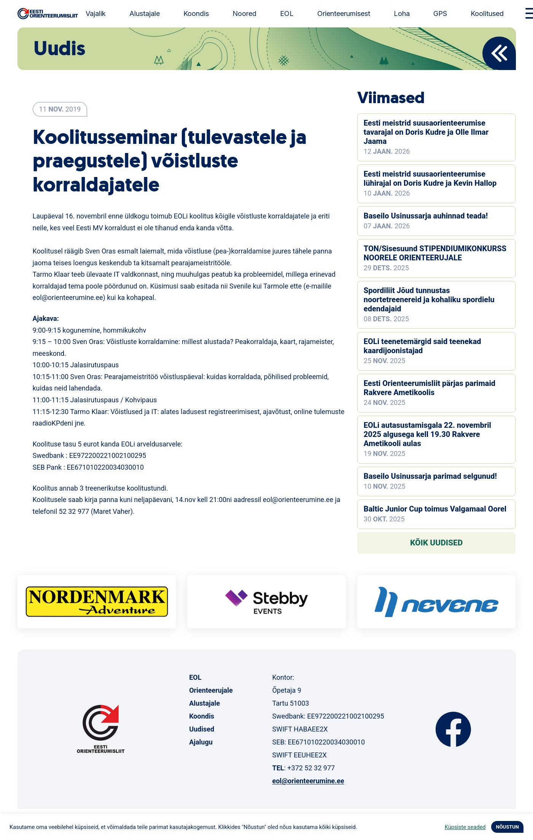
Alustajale (144, 14)
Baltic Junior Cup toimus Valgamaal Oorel (435, 508)
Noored (244, 14)
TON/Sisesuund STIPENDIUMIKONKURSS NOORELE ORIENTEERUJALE (435, 253)
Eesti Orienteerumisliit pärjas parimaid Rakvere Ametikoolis (429, 388)
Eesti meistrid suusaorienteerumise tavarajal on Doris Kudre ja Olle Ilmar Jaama (426, 132)
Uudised (201, 729)
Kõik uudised (436, 542)
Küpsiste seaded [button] (465, 827)
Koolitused (487, 14)
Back (499, 53)
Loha (402, 14)
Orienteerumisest (343, 14)
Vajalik (96, 14)
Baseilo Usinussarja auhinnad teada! (426, 215)
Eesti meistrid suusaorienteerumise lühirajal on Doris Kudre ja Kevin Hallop (430, 178)
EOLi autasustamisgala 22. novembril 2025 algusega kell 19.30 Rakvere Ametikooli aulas (427, 434)
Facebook (453, 729)
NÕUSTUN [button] (507, 827)
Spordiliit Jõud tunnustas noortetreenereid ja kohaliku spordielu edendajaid (429, 299)
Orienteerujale (211, 690)
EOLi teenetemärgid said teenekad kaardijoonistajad (422, 346)
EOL (287, 14)
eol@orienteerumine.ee (308, 781)
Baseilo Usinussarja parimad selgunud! (430, 476)
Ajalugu (201, 742)
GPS (440, 14)
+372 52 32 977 (311, 768)
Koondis (196, 14)
